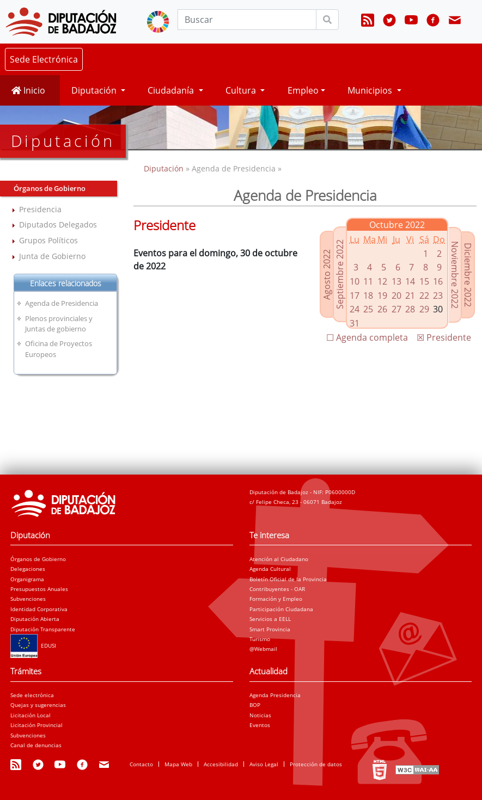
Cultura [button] (241, 90)
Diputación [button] (95, 90)
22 (424, 295)
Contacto (141, 764)
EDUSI (33, 645)
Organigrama (27, 579)
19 (382, 295)
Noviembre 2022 (455, 275)
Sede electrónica (32, 695)
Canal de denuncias (36, 745)
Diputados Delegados (58, 224)
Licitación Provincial (36, 725)
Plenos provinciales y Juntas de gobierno (59, 323)
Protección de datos (316, 764)
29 (424, 309)
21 (410, 295)
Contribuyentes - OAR (277, 589)
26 (382, 309)
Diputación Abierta (34, 619)
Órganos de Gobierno (38, 559)
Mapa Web (178, 764)
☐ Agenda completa (367, 337)
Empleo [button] (303, 90)
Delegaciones (27, 569)
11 (368, 281)
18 (368, 295)
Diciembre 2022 (468, 275)
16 (438, 281)
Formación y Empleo (275, 598)
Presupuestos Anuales (39, 589)
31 (354, 323)
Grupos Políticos (48, 240)
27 (396, 309)
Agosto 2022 (327, 274)
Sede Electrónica (44, 59)
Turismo (259, 639)
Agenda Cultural (270, 569)
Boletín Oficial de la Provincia (288, 579)
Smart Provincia (269, 629)
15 (424, 281)
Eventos (259, 725)
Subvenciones (28, 598)
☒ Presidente (444, 337)
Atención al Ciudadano (278, 559)
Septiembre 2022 (340, 274)
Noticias (260, 715)
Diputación (165, 168)
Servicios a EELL (270, 619)
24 (354, 309)
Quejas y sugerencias (38, 705)
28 (410, 309)
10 (354, 281)
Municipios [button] (370, 90)
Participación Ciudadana (281, 609)
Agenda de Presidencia (61, 303)
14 (410, 281)
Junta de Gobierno (52, 256)
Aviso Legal (263, 764)
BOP (254, 705)
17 (354, 295)
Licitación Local (30, 715)
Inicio (28, 90)
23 (438, 295)
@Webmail (263, 649)
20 (396, 295)
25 (368, 309)
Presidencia (40, 209)
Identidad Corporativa (39, 609)
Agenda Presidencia (275, 695)
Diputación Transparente (42, 629)
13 (396, 281)
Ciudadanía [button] (172, 90)
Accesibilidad (221, 764)
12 (382, 281)
